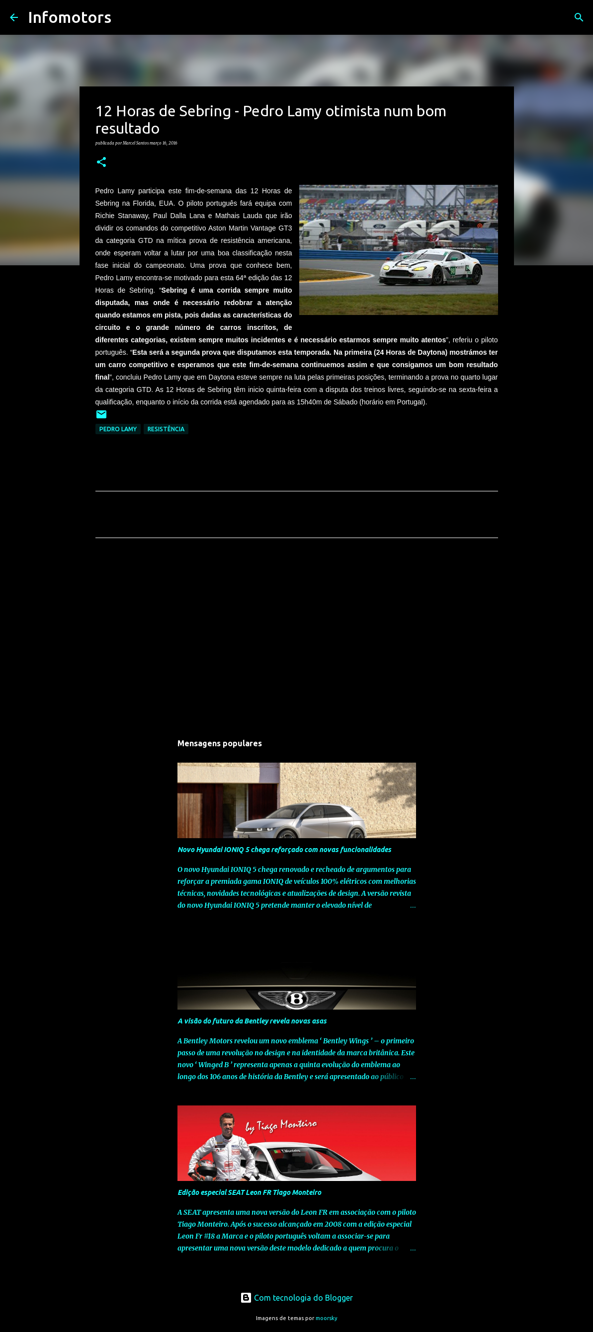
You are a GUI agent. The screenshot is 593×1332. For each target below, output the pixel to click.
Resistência (166, 429)
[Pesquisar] (125, 17)
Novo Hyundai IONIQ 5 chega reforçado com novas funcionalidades (284, 850)
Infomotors (69, 17)
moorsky (327, 1318)
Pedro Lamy (118, 429)
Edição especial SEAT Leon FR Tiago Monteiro (249, 1192)
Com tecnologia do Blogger (296, 1297)
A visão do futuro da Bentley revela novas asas (252, 1021)
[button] (101, 162)
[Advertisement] (297, 638)
